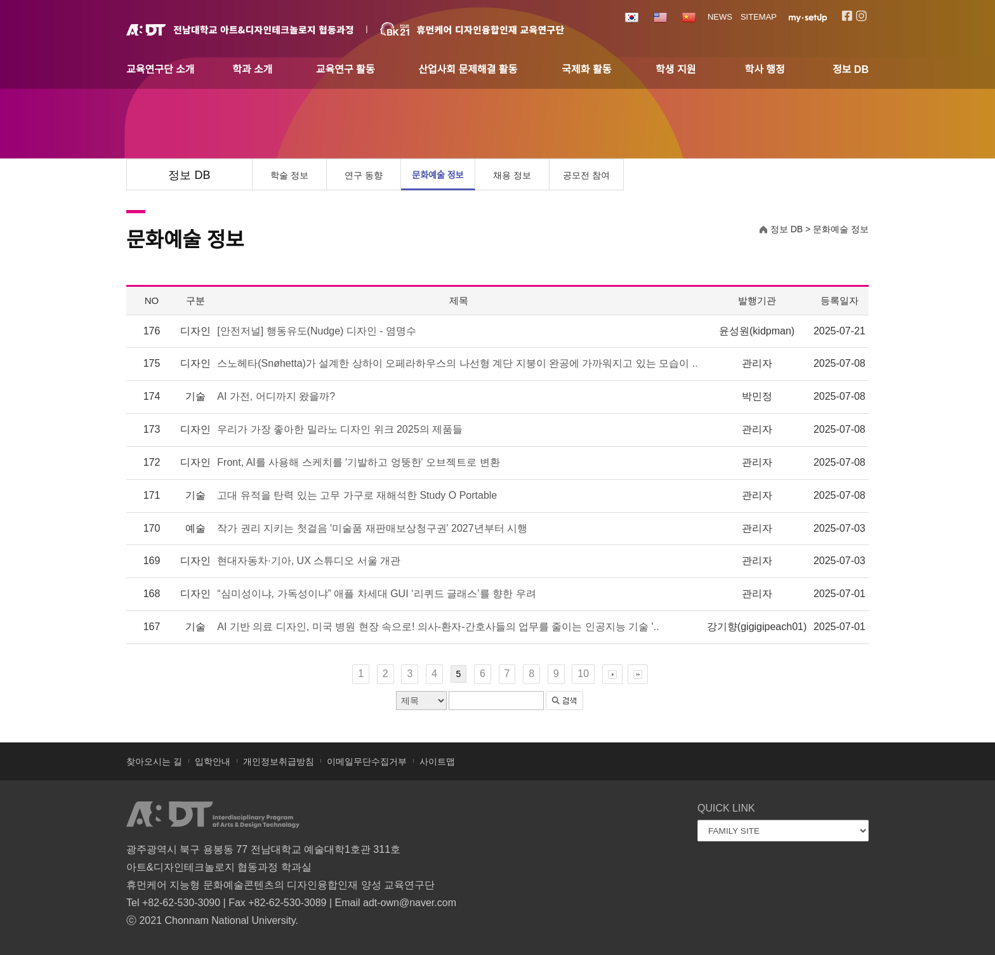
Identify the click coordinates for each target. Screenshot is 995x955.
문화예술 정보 (437, 175)
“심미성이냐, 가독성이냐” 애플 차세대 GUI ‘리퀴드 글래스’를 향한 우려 (376, 593)
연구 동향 (364, 175)
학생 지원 (675, 69)
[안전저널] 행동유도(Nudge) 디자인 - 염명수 (316, 331)
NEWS (720, 17)
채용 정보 (512, 175)
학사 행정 (764, 69)
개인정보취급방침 (278, 761)
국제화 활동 (586, 69)
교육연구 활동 (345, 69)
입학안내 (212, 761)
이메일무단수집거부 (367, 761)
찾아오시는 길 (154, 761)
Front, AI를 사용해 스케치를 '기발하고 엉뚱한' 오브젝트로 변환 (358, 462)
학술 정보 (289, 175)
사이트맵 (437, 761)
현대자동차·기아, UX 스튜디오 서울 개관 (308, 560)
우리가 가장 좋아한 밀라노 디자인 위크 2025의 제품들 (340, 429)
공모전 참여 (586, 175)
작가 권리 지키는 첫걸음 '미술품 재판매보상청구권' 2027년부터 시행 (372, 528)
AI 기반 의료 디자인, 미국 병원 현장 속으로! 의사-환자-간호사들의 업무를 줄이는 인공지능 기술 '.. (438, 626)
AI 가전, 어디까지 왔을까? (276, 396)
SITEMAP (759, 17)
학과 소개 (252, 69)
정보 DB (851, 69)
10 (583, 673)
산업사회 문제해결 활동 (467, 69)
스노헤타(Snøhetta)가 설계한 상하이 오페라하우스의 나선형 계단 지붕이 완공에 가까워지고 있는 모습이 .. (457, 363)
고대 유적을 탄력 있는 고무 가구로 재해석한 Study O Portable (357, 495)
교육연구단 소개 (160, 69)
